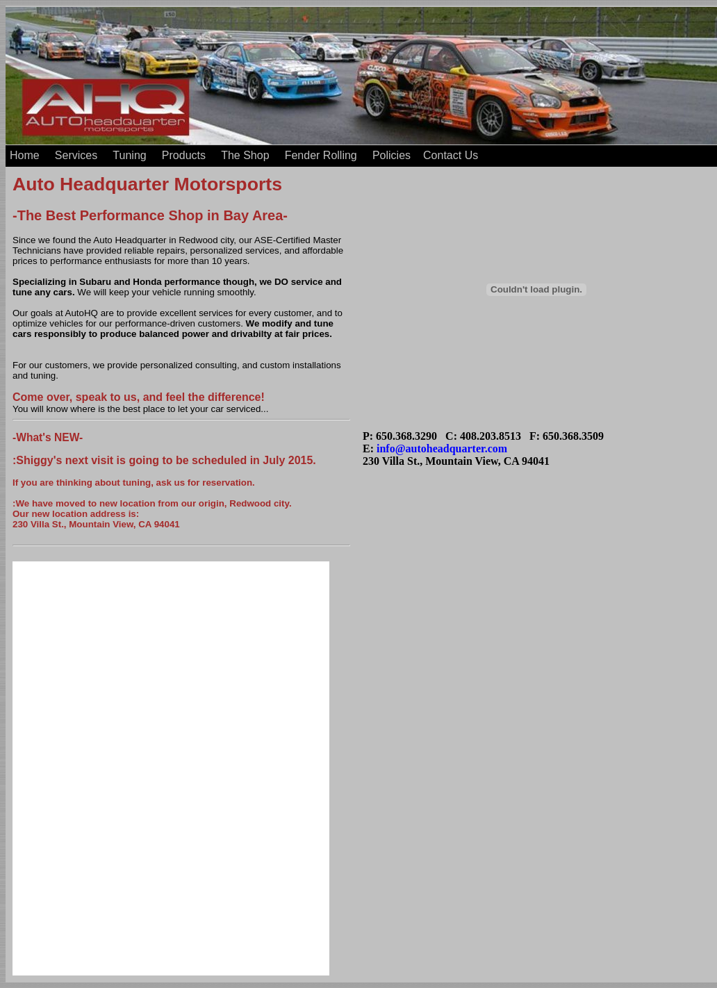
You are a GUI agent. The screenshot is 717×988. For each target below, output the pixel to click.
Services (76, 155)
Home (25, 155)
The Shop (245, 155)
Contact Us (450, 155)
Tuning (129, 155)
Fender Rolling (321, 155)
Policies (391, 155)
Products (184, 155)
